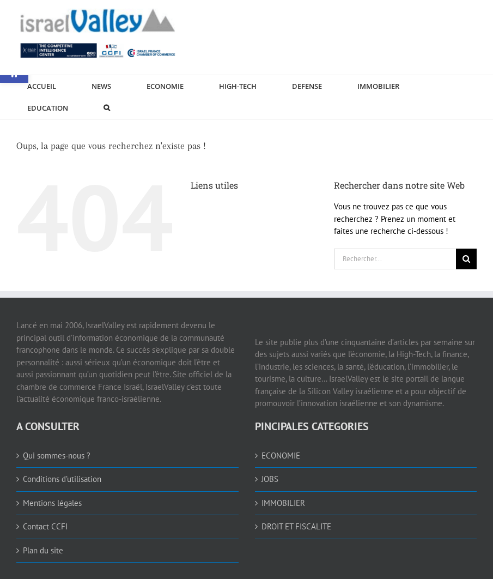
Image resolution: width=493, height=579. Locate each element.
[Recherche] (466, 259)
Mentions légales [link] (52, 503)
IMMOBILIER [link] (283, 503)
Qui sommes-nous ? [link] (56, 455)
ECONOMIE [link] (280, 455)
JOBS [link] (269, 479)
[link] (98, 30)
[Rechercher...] (395, 259)
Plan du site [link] (43, 550)
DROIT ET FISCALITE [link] (296, 526)
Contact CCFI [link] (45, 526)
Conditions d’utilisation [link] (62, 479)
